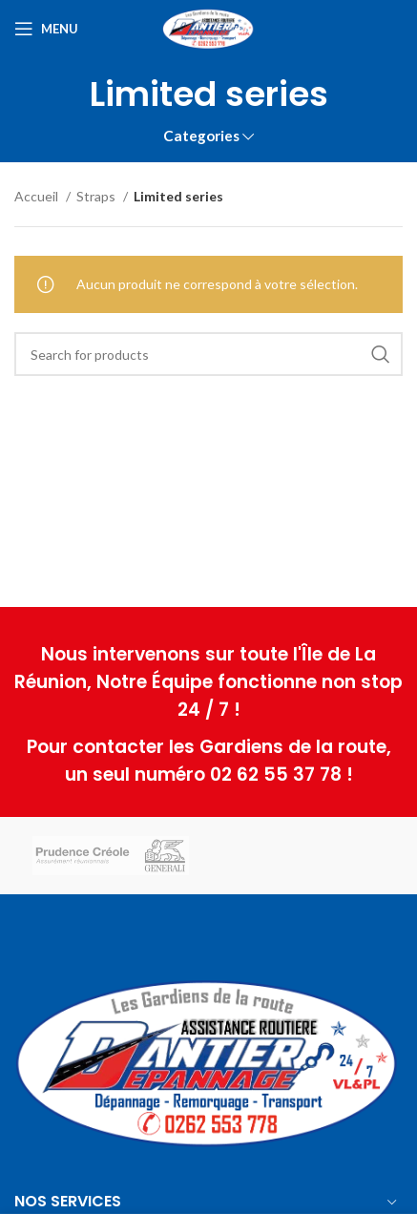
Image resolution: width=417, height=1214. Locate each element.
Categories (201, 136)
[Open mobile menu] (46, 29)
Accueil (37, 196)
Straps (97, 196)
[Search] (208, 354)
